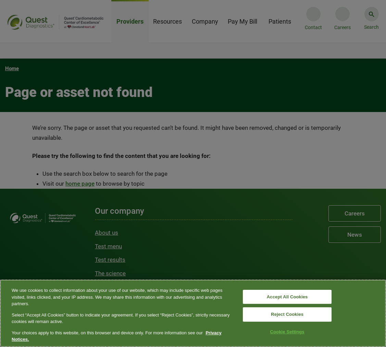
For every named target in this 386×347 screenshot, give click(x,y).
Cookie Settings (287, 331)
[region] (193, 313)
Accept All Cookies (287, 296)
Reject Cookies (287, 314)
